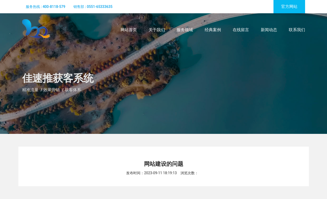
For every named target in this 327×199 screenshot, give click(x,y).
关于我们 (157, 29)
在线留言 (241, 29)
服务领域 (185, 29)
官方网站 (289, 6)
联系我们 (297, 29)
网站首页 (129, 29)
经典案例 (213, 29)
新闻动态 (269, 29)
